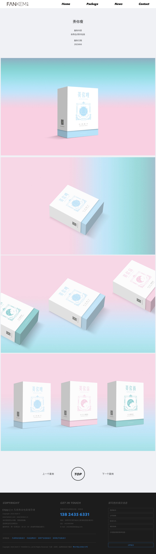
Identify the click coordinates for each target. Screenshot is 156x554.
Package (92, 4)
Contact (144, 4)
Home (65, 4)
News (118, 4)
